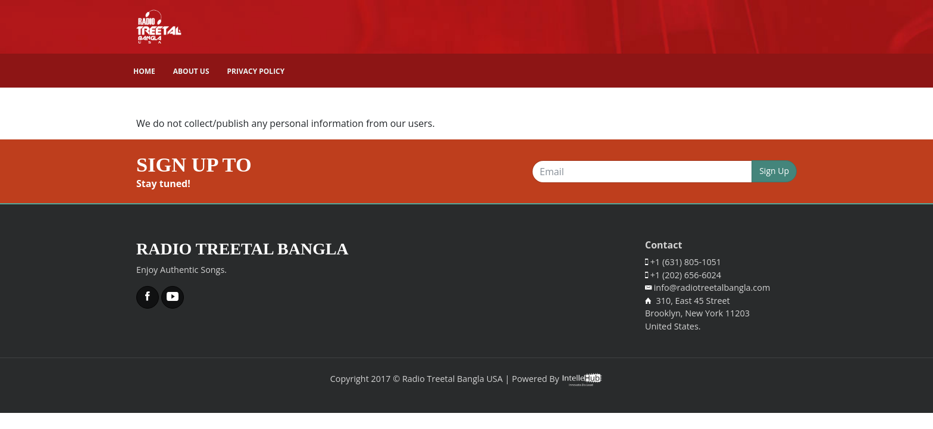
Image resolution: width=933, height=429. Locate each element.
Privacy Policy (256, 71)
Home (144, 71)
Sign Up (774, 170)
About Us (191, 71)
